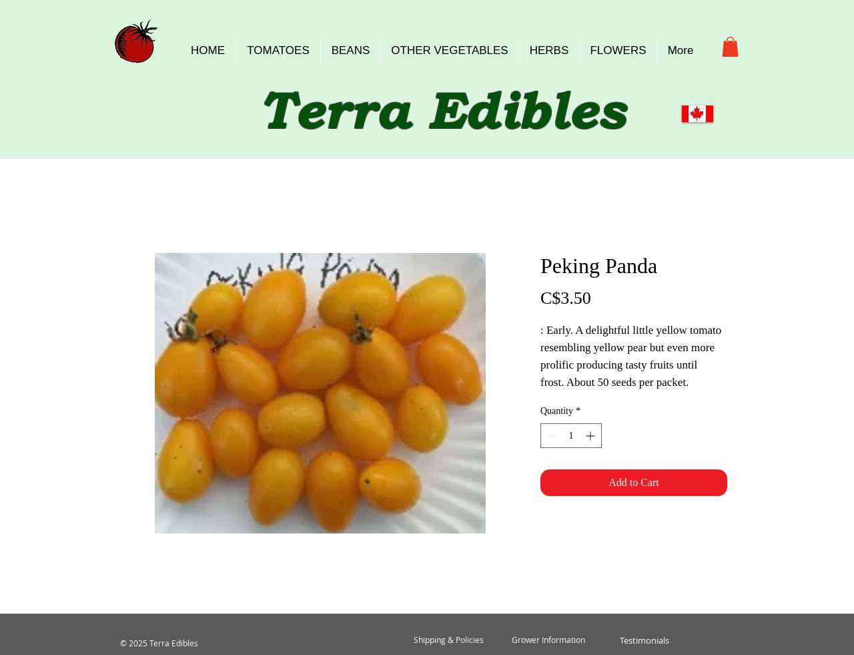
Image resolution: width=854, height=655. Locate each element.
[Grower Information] (548, 640)
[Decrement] (550, 435)
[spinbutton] (571, 435)
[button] (730, 47)
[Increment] (591, 435)
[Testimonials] (644, 640)
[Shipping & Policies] (448, 640)
